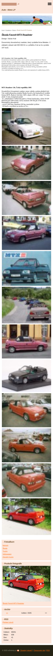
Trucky (5, 551)
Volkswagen (7, 554)
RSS (48, 650)
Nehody (5, 545)
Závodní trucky (8, 557)
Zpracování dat (39, 650)
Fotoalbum (8, 30)
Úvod (3, 30)
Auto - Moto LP (8, 10)
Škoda (14, 30)
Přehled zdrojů (8, 622)
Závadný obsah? (26, 650)
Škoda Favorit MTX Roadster (13, 603)
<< (7, 613)
